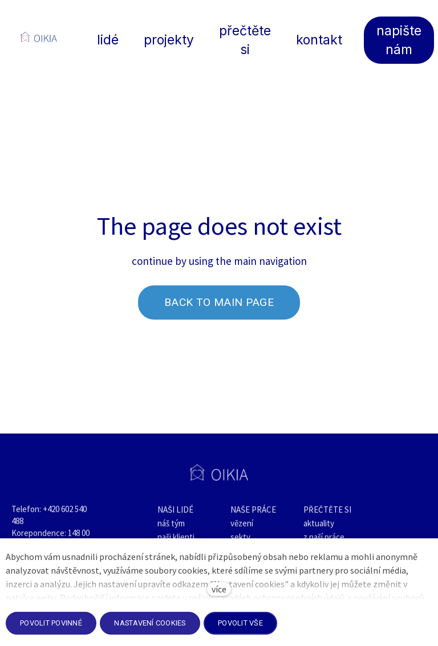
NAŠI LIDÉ (175, 515)
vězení (241, 529)
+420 (52, 514)
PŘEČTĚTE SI (327, 515)
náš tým (171, 529)
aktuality (318, 529)
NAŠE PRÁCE (253, 515)
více (219, 589)
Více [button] (267, 37)
